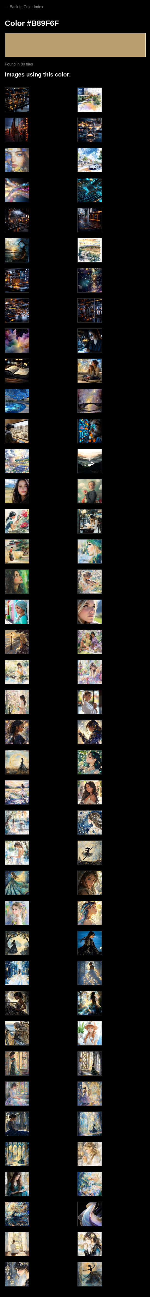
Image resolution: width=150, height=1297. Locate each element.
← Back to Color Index (24, 7)
